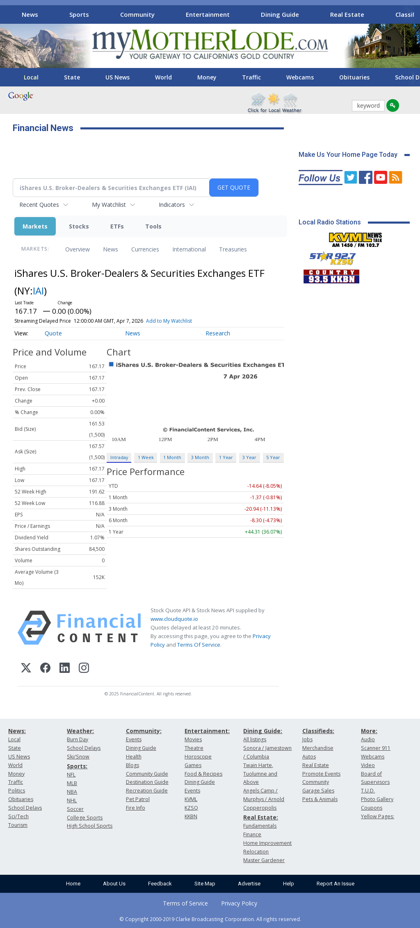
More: (369, 731)
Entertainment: (207, 731)
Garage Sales (318, 790)
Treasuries (233, 249)
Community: (144, 731)
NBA (72, 791)
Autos (309, 756)
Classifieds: (318, 731)
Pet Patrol (138, 799)
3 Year (249, 457)
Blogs (132, 765)
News (30, 14)
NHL (72, 800)
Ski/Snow (78, 756)
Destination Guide (147, 782)
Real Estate (347, 14)
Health (134, 756)
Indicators (172, 204)
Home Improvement (267, 843)
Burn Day (77, 739)
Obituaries (354, 77)
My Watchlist (109, 204)
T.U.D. (368, 790)
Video (368, 765)
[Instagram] (83, 669)
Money (207, 77)
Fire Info (135, 807)
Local (31, 77)
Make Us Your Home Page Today (348, 154)
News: (17, 731)
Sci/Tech (18, 816)
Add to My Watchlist (169, 320)
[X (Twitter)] (26, 669)
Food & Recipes (203, 773)
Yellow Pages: (377, 816)
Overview (77, 249)
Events (134, 739)
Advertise (249, 883)
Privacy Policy (239, 903)
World (163, 77)
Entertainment (208, 14)
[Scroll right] (408, 13)
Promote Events (321, 773)
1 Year (226, 457)
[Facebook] (45, 669)
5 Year (273, 457)
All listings (254, 739)
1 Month (172, 457)
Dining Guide (280, 14)
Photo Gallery (377, 799)
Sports (79, 14)
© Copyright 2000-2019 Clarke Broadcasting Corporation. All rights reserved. (210, 919)
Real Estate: (260, 817)
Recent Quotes (39, 204)
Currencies (145, 249)
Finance (252, 834)
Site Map (204, 883)
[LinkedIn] (64, 669)
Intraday (119, 457)
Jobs (307, 739)
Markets (35, 226)
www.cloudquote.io (174, 618)
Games (193, 765)
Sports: (77, 766)
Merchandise (317, 748)
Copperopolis (259, 807)
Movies (193, 739)
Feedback (160, 883)
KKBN (191, 816)
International (189, 249)
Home (73, 883)
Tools (153, 226)
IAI (38, 290)
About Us (114, 883)
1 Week (146, 457)
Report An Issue (335, 883)
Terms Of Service (198, 644)
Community (137, 14)
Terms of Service (185, 903)
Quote (53, 333)
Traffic (251, 77)
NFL (71, 774)
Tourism (17, 825)
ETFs (117, 226)
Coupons (371, 807)
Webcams (300, 77)
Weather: (80, 731)
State (72, 77)
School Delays (25, 807)
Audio (368, 739)
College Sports (85, 817)
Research (217, 333)
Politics (16, 790)
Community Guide (147, 773)
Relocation (256, 851)
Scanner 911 (375, 748)
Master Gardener (264, 860)
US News (117, 77)
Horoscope (198, 756)
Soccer (75, 809)
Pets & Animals (320, 799)
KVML (191, 799)
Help (288, 883)
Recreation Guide (147, 790)
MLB (72, 783)
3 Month (200, 457)
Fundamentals (259, 825)
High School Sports (89, 825)
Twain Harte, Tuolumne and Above (260, 774)
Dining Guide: (262, 731)
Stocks (79, 226)
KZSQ (191, 807)
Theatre (194, 748)
